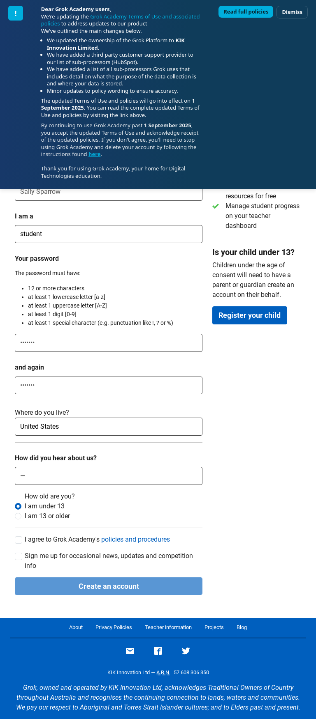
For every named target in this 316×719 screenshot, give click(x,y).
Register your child (249, 315)
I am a (24, 216)
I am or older (47, 516)
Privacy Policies (113, 627)
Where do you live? (42, 412)
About (76, 627)
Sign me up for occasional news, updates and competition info (109, 561)
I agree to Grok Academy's (97, 539)
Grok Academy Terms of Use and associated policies (120, 20)
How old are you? (50, 496)
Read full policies (245, 11)
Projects (214, 627)
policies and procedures (135, 539)
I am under (45, 506)
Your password (37, 258)
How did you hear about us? (56, 458)
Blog (242, 627)
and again (29, 367)
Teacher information (168, 627)
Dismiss (292, 12)
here (94, 154)
